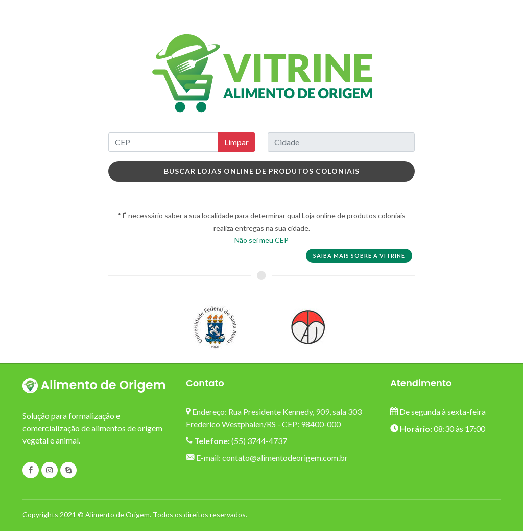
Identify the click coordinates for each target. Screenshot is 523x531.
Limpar (236, 142)
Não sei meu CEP (261, 240)
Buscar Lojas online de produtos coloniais (262, 171)
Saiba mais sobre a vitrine (359, 255)
